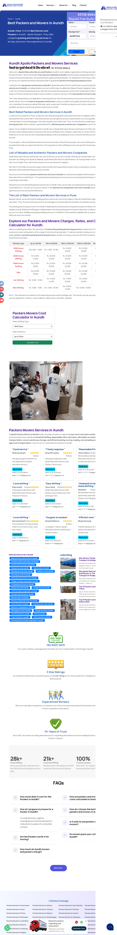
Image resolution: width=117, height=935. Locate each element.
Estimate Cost (79, 928)
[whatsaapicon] (7, 928)
